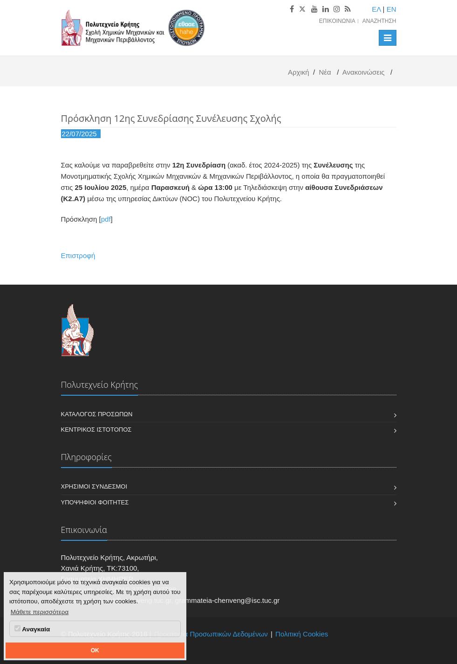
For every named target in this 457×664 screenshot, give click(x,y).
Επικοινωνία (337, 21)
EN (391, 9)
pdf (106, 219)
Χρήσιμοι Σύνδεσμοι (94, 486)
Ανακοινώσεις (363, 72)
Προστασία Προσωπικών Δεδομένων (211, 634)
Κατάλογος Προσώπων (97, 414)
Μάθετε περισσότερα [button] (40, 611)
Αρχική (298, 72)
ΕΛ (376, 9)
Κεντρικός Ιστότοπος (96, 429)
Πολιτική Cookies (301, 634)
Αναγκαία (32, 629)
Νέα (325, 72)
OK (95, 650)
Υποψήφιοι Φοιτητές (95, 502)
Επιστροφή (78, 255)
